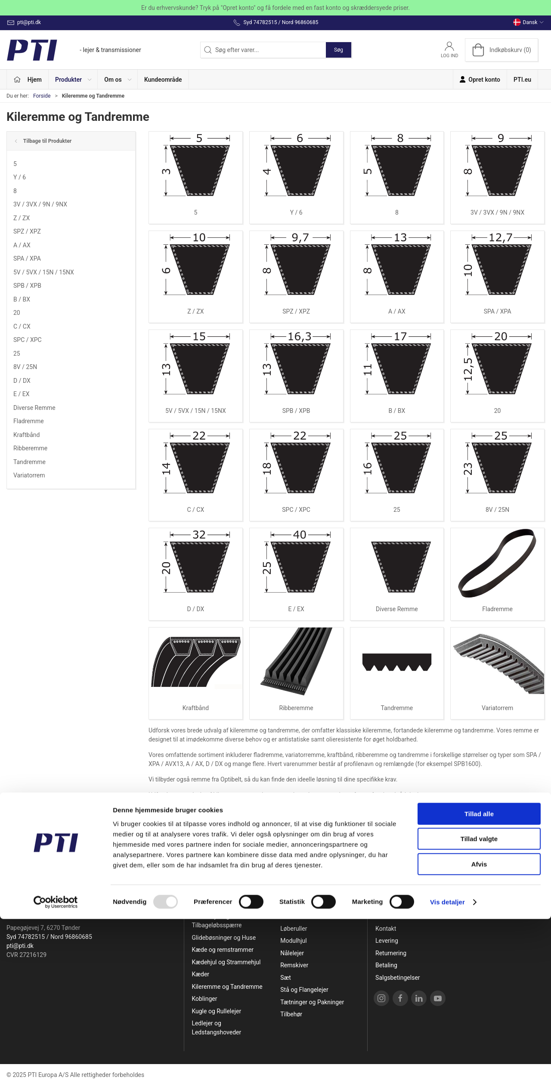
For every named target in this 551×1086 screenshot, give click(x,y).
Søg (338, 50)
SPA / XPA (27, 258)
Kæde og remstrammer (223, 949)
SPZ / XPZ (27, 231)
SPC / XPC (27, 339)
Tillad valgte (479, 1006)
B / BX (21, 299)
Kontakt (385, 928)
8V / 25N (25, 366)
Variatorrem (29, 475)
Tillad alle (479, 980)
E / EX (21, 394)
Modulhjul (293, 940)
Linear (288, 916)
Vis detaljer (447, 1069)
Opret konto (391, 904)
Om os (384, 916)
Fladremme (28, 421)
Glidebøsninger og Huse (224, 937)
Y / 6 (19, 177)
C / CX (22, 326)
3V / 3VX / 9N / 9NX (40, 204)
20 (16, 312)
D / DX (22, 380)
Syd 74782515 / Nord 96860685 (49, 936)
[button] (73, 79)
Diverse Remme (34, 407)
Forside (42, 96)
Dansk (529, 22)
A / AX (22, 245)
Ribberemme (30, 448)
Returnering (390, 953)
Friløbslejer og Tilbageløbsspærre (216, 921)
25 (16, 353)
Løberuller (293, 928)
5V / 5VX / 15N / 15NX (43, 272)
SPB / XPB (27, 285)
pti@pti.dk (20, 945)
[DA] (73, 50)
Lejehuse (292, 904)
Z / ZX (21, 218)
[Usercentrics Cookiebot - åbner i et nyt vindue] (55, 1069)
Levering (386, 940)
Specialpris (206, 904)
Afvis (479, 1031)
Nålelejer (292, 953)
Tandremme (29, 461)
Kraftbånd (26, 434)
